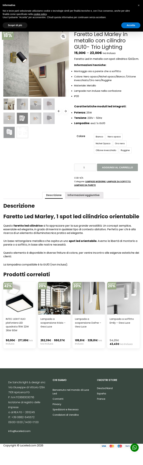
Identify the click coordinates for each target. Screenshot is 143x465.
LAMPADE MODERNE (95, 181)
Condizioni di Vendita (66, 414)
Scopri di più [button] (15, 25)
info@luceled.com (19, 431)
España (101, 393)
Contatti (58, 399)
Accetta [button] (131, 25)
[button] (138, 5)
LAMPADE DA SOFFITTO (119, 181)
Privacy (57, 404)
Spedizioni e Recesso (66, 409)
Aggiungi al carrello (117, 167)
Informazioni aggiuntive (84, 195)
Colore (81, 136)
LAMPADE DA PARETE (85, 185)
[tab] (53, 195)
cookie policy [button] (40, 14)
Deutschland (105, 388)
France (101, 399)
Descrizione (54, 195)
